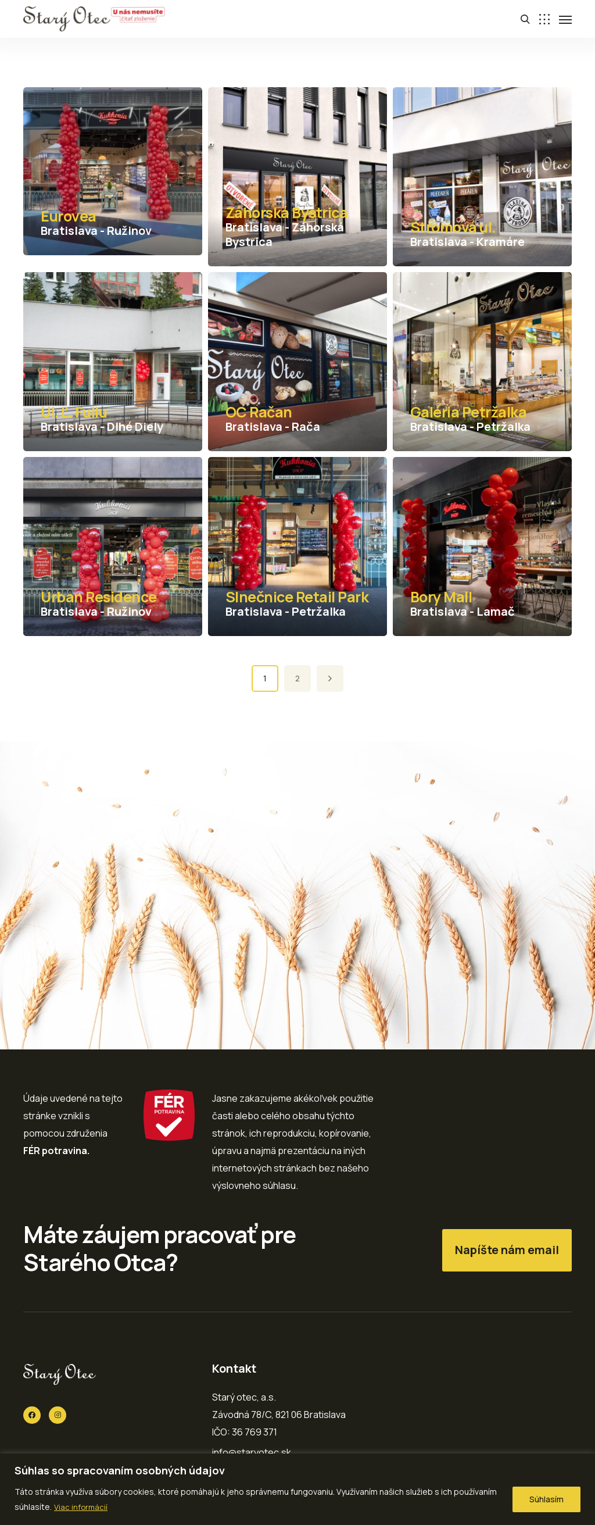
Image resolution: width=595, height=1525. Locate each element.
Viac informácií (81, 1506)
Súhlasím (546, 1499)
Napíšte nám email (507, 1250)
